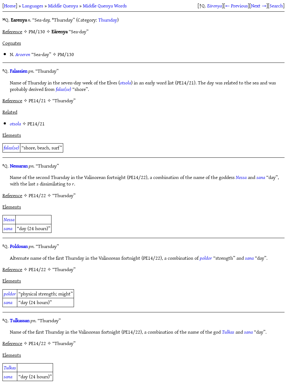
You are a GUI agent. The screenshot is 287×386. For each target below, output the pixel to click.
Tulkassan (20, 320)
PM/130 (66, 54)
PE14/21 (36, 123)
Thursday (107, 19)
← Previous (236, 5)
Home (10, 5)
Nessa (241, 177)
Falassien (18, 71)
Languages (32, 5)
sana (260, 177)
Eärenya (214, 5)
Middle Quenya (63, 5)
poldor (206, 258)
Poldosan (19, 246)
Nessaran (19, 165)
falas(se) (63, 89)
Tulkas (228, 331)
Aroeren (22, 54)
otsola (125, 82)
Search (276, 5)
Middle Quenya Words (105, 5)
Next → (258, 5)
